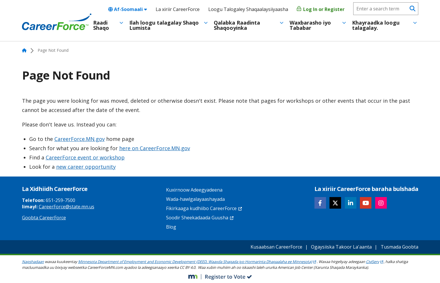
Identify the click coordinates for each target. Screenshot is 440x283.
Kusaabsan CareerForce (276, 247)
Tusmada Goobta (399, 247)
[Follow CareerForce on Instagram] (381, 203)
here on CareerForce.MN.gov (154, 148)
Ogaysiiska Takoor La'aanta (341, 247)
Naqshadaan (33, 261)
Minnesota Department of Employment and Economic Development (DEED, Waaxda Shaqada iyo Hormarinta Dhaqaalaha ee (197, 261)
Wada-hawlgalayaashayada (195, 199)
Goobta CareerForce (44, 217)
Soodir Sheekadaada (200, 217)
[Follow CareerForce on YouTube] (365, 203)
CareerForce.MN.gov (79, 138)
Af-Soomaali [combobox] (127, 9)
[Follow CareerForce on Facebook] (320, 203)
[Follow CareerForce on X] (335, 203)
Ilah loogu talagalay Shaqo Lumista (164, 25)
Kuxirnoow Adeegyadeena (194, 190)
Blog (171, 227)
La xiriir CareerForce (178, 9)
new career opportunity (86, 166)
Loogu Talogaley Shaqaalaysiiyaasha (248, 9)
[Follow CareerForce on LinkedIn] (350, 203)
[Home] (56, 22)
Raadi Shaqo (101, 25)
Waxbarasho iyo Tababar (310, 25)
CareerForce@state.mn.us (66, 206)
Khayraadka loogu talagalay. (376, 25)
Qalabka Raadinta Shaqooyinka (237, 25)
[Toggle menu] (121, 22)
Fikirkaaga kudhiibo (204, 208)
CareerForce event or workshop (85, 157)
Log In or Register (321, 9)
